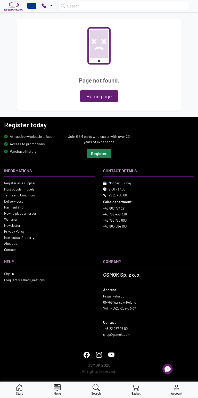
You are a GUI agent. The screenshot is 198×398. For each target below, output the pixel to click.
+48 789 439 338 (115, 214)
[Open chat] (167, 369)
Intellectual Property (19, 238)
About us (10, 244)
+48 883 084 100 (115, 226)
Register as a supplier (20, 183)
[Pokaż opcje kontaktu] (46, 6)
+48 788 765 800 (115, 220)
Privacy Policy (14, 232)
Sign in (9, 274)
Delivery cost (13, 201)
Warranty (11, 220)
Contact (10, 250)
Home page (99, 96)
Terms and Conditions (20, 195)
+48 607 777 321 (114, 208)
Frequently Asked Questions (24, 280)
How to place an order (20, 213)
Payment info (13, 207)
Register (99, 153)
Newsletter (12, 225)
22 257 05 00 (118, 195)
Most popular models (19, 189)
